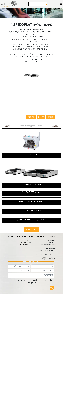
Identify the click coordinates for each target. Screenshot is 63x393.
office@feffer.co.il (25, 245)
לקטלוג (41, 117)
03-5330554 (24, 242)
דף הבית (52, 236)
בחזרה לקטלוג (31, 229)
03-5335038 (25, 240)
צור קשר (10, 236)
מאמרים (27, 236)
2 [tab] (31, 84)
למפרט (50, 117)
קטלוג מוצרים (44, 236)
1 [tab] (28, 84)
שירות (37, 236)
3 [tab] (35, 84)
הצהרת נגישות (18, 236)
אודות (32, 236)
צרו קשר (31, 117)
